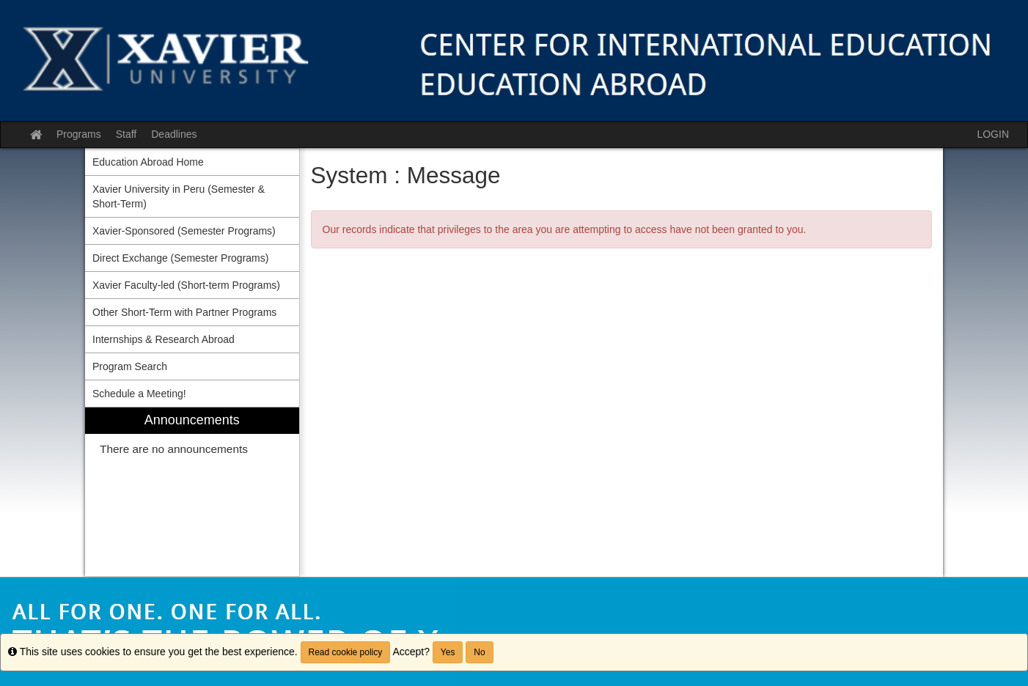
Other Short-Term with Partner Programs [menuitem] (184, 312)
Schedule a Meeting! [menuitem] (139, 393)
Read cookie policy (346, 652)
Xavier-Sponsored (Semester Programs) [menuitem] (184, 231)
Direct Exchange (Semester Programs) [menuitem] (180, 258)
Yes (448, 652)
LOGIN (993, 134)
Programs (78, 134)
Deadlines (174, 134)
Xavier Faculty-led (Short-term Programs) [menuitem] (186, 285)
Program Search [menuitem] (129, 366)
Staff (126, 134)
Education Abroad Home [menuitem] (148, 162)
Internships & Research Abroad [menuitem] (163, 339)
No (479, 652)
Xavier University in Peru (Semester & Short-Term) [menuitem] (178, 196)
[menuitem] (192, 492)
